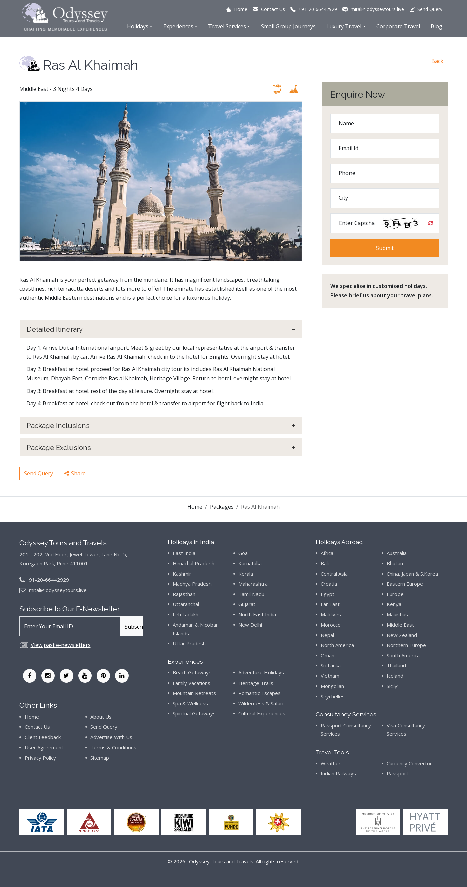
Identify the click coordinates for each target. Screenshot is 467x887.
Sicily (392, 686)
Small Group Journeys (288, 26)
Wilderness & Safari (260, 703)
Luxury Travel (343, 26)
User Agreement (44, 747)
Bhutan (395, 563)
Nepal (327, 635)
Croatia (329, 583)
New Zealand (402, 635)
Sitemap (99, 757)
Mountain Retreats (194, 693)
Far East (330, 604)
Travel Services (227, 26)
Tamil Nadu (251, 594)
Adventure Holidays (261, 672)
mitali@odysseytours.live (58, 590)
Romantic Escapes (259, 693)
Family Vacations (192, 682)
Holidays (137, 26)
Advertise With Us (111, 737)
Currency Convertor (409, 763)
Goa (243, 553)
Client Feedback (43, 737)
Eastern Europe (405, 583)
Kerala (245, 573)
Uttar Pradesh (189, 643)
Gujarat (246, 604)
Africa (327, 553)
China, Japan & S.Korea (412, 573)
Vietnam (330, 675)
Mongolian (332, 686)
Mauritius (397, 614)
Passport (397, 773)
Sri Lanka (331, 665)
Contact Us (37, 726)
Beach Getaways (192, 672)
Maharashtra (253, 583)
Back (437, 61)
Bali (325, 563)
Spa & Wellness (190, 703)
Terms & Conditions (113, 747)
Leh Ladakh (185, 614)
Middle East (400, 624)
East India (184, 553)
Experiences (178, 26)
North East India (257, 614)
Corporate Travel (398, 26)
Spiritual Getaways (194, 713)
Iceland (395, 675)
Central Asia (334, 573)
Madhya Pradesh (192, 583)
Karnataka (250, 563)
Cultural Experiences (261, 713)
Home (194, 506)
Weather (331, 763)
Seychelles (333, 696)
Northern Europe (406, 645)
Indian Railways (338, 773)
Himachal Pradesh (193, 563)
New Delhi (250, 624)
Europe (395, 594)
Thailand (396, 665)
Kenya (394, 604)
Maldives (331, 614)
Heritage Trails (255, 682)
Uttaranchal (186, 604)
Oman (327, 655)
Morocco (331, 624)
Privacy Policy (40, 757)
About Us (101, 716)
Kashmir (182, 573)
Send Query (38, 473)
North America (337, 645)
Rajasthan (184, 594)
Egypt (327, 594)
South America (403, 655)
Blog (436, 26)
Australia (397, 553)
